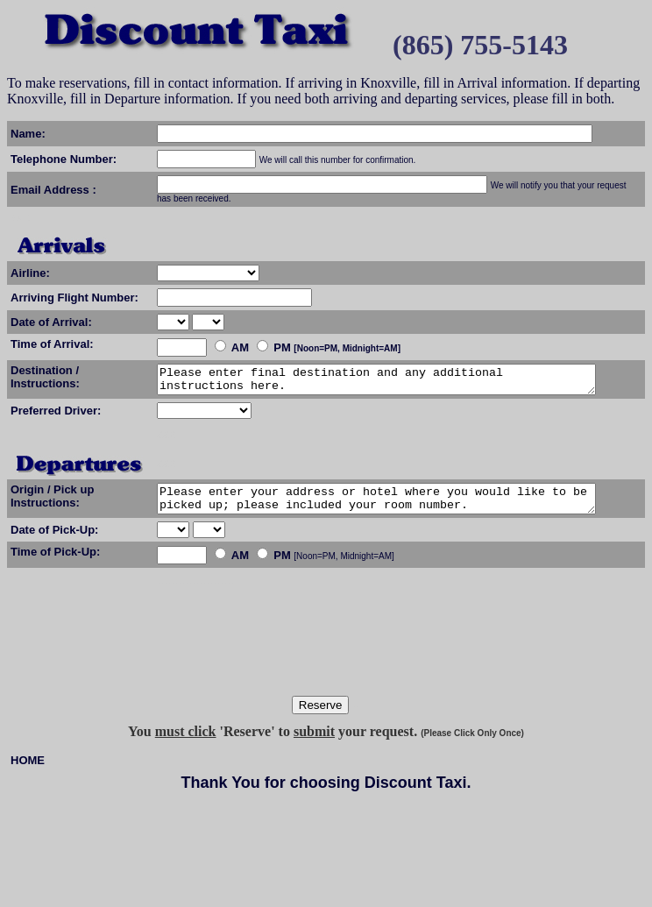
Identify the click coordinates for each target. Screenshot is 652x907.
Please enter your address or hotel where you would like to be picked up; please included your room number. (402, 506)
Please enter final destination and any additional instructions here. (402, 382)
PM (282, 347)
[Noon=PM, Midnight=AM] (277, 566)
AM (240, 347)
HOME (28, 770)
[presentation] (329, 662)
